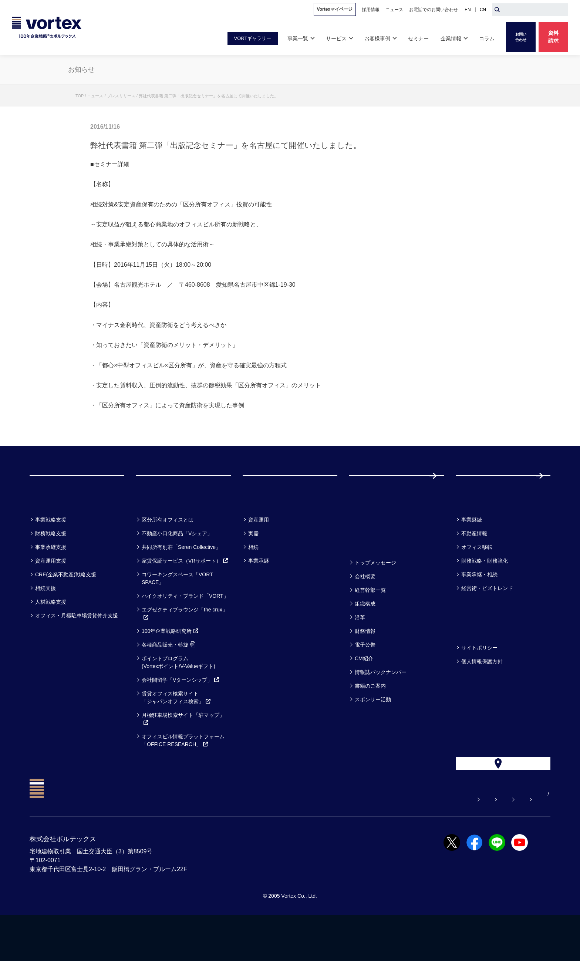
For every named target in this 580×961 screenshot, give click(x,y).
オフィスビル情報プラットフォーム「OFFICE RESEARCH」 (183, 770)
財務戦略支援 (50, 563)
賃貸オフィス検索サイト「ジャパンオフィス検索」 (176, 727)
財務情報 (365, 661)
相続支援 (45, 618)
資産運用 (258, 549)
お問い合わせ (381, 840)
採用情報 (480, 490)
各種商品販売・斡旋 (168, 674)
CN (483, 9)
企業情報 (367, 573)
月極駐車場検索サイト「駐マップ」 (183, 748)
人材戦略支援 (50, 631)
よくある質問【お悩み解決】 (314, 840)
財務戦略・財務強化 (484, 590)
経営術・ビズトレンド (487, 618)
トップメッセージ (375, 592)
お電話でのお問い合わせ (442, 840)
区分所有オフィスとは (167, 549)
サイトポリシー (479, 677)
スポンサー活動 (373, 729)
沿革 (360, 647)
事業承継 (258, 590)
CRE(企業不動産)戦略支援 (65, 604)
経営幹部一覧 (370, 620)
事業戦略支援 (50, 549)
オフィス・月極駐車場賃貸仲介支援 (76, 645)
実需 (253, 563)
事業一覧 (47, 530)
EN (468, 9)
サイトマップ (504, 840)
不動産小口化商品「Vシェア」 (177, 563)
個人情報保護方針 (482, 691)
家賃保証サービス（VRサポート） (185, 590)
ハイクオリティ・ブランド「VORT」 (185, 625)
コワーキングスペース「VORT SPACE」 (177, 608)
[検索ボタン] (497, 9)
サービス (154, 530)
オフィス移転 (476, 577)
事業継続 (471, 549)
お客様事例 (265, 530)
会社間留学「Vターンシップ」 (181, 709)
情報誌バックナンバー (381, 702)
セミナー (367, 530)
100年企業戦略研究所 (170, 661)
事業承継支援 (50, 577)
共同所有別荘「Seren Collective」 (181, 577)
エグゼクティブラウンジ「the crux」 (184, 643)
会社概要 (365, 606)
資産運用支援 (50, 590)
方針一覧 (473, 658)
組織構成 (365, 633)
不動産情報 (474, 563)
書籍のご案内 (370, 715)
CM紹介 (364, 688)
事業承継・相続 (479, 604)
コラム (469, 530)
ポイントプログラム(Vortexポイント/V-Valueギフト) (178, 692)
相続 (253, 577)
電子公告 (365, 674)
